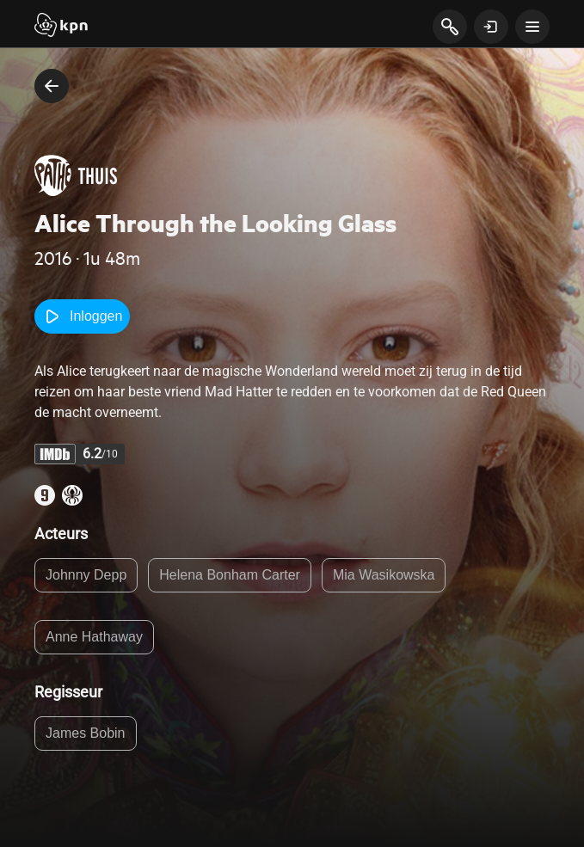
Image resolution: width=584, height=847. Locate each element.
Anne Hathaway (94, 636)
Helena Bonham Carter (229, 575)
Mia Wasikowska (384, 575)
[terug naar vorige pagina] (51, 86)
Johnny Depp (86, 575)
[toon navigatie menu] (532, 26)
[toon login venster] (491, 26)
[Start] (61, 26)
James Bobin (86, 733)
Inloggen (82, 316)
